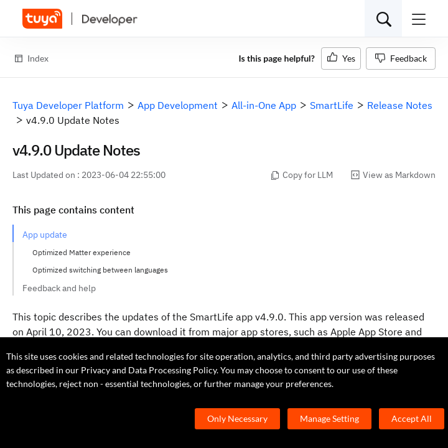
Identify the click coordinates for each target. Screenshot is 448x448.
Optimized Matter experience (81, 252)
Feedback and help (59, 288)
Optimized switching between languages (100, 269)
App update (44, 234)
